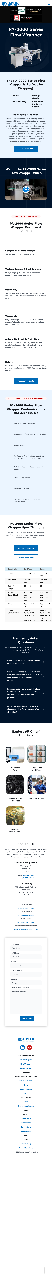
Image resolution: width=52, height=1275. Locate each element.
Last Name (26, 955)
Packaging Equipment (26, 1055)
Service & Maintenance (26, 1106)
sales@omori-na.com (26, 908)
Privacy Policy (26, 1144)
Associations (26, 1123)
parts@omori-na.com (26, 915)
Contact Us (26, 1139)
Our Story (26, 1114)
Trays (26, 1085)
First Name (26, 946)
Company (26, 981)
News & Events (26, 1131)
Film (25, 1093)
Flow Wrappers (25, 1064)
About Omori (26, 1118)
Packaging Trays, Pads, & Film (26, 1076)
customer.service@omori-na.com (26, 929)
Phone (26, 963)
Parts (26, 1102)
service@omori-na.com (26, 922)
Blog (26, 1135)
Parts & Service (26, 1097)
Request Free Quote (26, 148)
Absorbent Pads (26, 1089)
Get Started (27, 1018)
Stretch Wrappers (26, 1060)
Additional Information (26, 1001)
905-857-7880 (29, 875)
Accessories (25, 1072)
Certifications (26, 1127)
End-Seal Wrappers (26, 1068)
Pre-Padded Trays (26, 1081)
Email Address (26, 972)
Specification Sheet (26, 557)
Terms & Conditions (26, 1148)
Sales (26, 1110)
